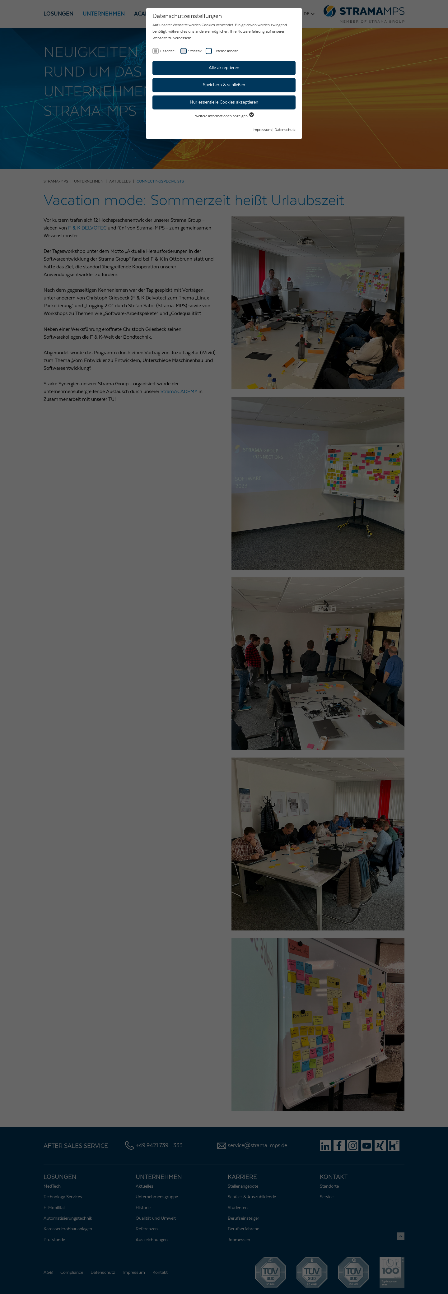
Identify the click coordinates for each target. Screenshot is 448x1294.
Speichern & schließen (224, 84)
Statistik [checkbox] (195, 51)
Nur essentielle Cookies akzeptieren (224, 102)
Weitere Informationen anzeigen (224, 116)
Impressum (262, 130)
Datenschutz (285, 130)
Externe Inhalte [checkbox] (225, 51)
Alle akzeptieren (224, 67)
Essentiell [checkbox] (168, 51)
